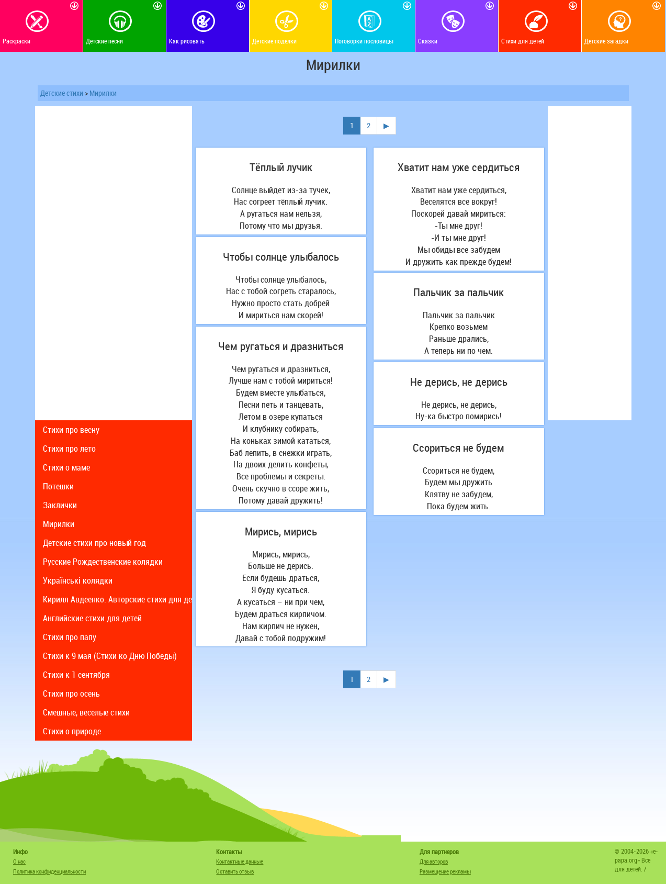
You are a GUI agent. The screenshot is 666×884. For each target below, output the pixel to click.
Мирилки (103, 93)
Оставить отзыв (235, 871)
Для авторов (434, 861)
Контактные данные (239, 861)
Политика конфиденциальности (49, 871)
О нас (19, 861)
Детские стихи (61, 93)
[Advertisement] (113, 263)
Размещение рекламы (445, 871)
